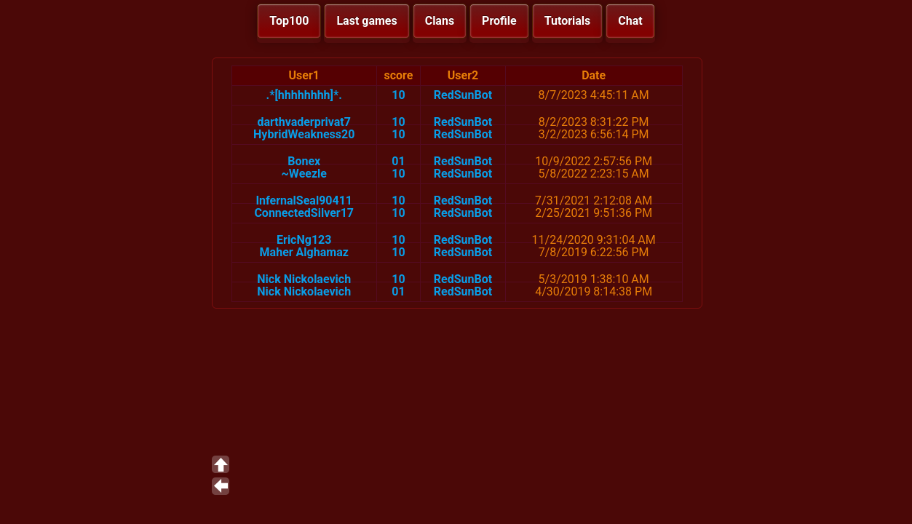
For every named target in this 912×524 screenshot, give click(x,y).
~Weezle (304, 173)
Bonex (304, 161)
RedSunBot (463, 95)
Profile (499, 21)
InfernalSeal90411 (303, 200)
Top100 (289, 21)
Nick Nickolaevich (304, 279)
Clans (439, 21)
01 (398, 161)
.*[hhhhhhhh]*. (304, 95)
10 (398, 95)
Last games (366, 21)
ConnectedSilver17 (304, 213)
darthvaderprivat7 (303, 122)
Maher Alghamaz (304, 252)
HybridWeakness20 (303, 134)
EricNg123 (304, 240)
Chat (630, 21)
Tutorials (567, 21)
